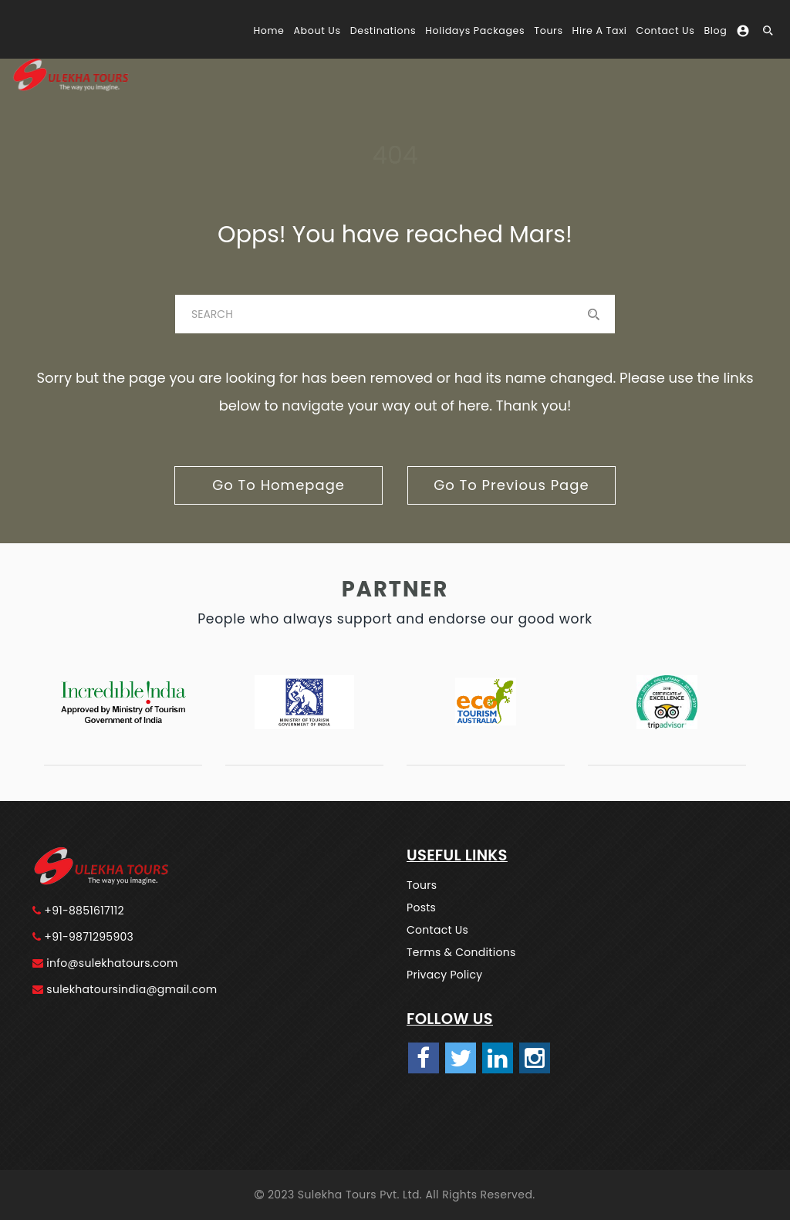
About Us (316, 30)
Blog (715, 30)
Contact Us (665, 30)
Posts (421, 907)
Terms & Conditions (461, 952)
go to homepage (278, 485)
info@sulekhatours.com (105, 963)
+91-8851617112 (78, 910)
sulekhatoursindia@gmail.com (124, 989)
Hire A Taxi (599, 30)
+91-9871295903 (82, 937)
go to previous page (511, 485)
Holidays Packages (475, 30)
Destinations (383, 30)
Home (268, 30)
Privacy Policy (444, 974)
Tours (548, 30)
